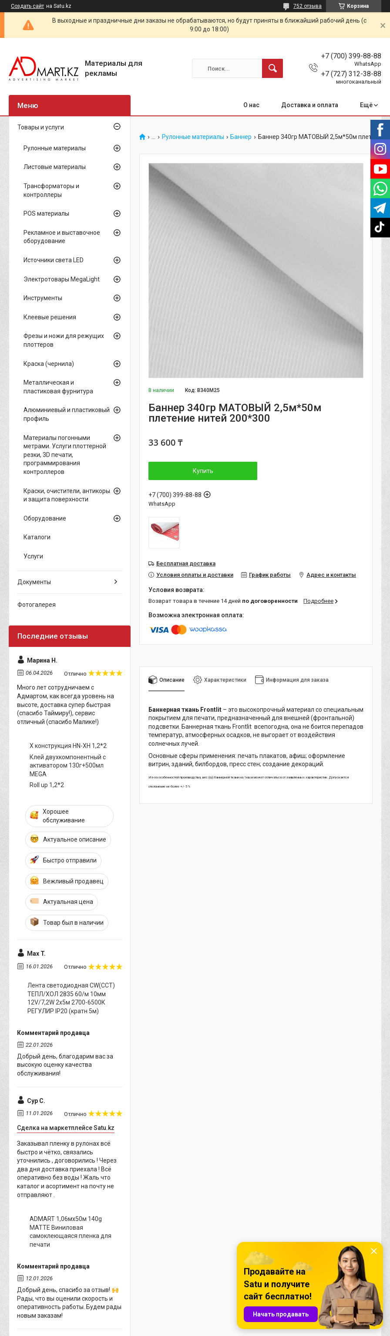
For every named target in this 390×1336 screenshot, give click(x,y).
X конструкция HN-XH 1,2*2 (68, 745)
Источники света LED (54, 260)
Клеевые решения (50, 317)
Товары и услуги (40, 127)
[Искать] (272, 68)
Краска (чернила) (49, 363)
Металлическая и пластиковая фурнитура (58, 387)
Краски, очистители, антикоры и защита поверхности (67, 495)
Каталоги (37, 537)
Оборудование (45, 518)
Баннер (241, 137)
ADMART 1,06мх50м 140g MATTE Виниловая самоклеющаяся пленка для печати (70, 1231)
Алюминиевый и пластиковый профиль (67, 414)
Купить (203, 470)
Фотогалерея (36, 604)
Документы (34, 581)
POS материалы (46, 213)
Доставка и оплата (309, 104)
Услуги (33, 556)
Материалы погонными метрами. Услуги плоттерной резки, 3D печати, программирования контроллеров (65, 454)
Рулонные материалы (193, 137)
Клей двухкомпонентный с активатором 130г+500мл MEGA (68, 766)
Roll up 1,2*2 (47, 784)
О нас (251, 104)
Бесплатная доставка (185, 563)
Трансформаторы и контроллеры (51, 190)
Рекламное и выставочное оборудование (62, 237)
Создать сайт (27, 6)
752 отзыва (307, 6)
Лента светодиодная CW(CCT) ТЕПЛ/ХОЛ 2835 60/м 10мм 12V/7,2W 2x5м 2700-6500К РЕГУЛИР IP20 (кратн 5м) (71, 998)
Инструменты (43, 297)
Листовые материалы (55, 166)
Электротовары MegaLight (62, 279)
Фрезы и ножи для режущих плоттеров (64, 340)
